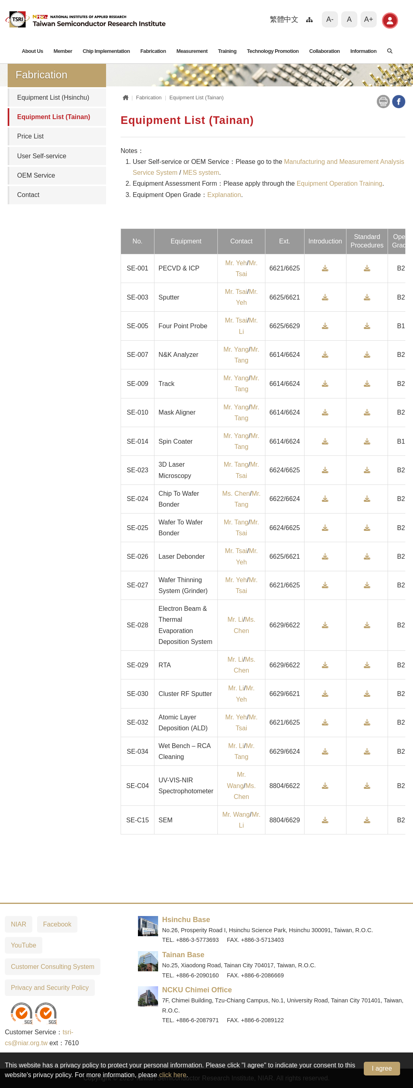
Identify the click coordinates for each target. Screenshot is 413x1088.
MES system (201, 172)
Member (63, 51)
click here (172, 1074)
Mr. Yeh (236, 263)
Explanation (224, 194)
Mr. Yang (236, 349)
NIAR (18, 924)
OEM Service (36, 175)
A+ (368, 19)
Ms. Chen (236, 493)
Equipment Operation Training (339, 183)
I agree (382, 1068)
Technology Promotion (272, 51)
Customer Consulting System (52, 966)
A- (330, 19)
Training (227, 51)
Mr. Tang (236, 464)
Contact (28, 194)
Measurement (191, 51)
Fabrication (153, 51)
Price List (30, 136)
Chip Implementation (106, 51)
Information (363, 51)
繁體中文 (284, 19)
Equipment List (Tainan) (53, 116)
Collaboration (324, 51)
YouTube (23, 945)
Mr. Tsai (236, 291)
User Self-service (42, 156)
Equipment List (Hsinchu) (53, 97)
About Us (32, 51)
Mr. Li (235, 619)
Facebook (57, 924)
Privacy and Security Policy (50, 987)
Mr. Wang (236, 814)
